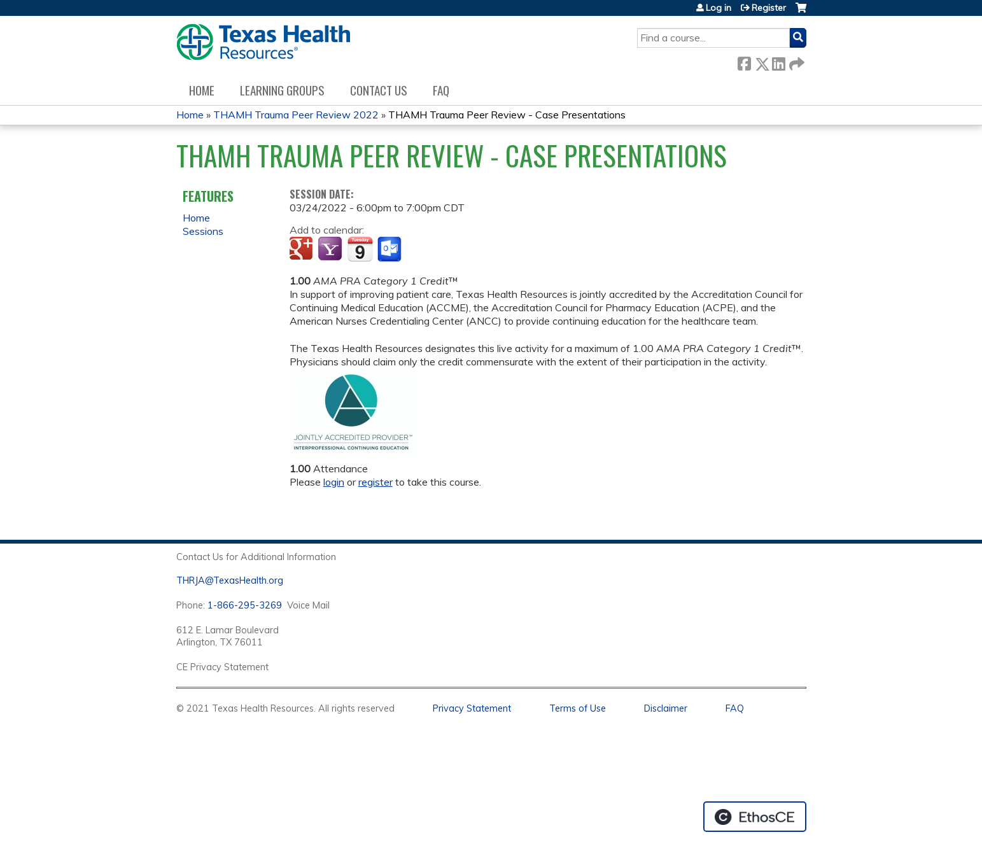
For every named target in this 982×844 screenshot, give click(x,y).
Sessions (203, 231)
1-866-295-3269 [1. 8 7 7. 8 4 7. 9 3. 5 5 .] (244, 605)
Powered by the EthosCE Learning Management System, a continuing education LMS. (754, 816)
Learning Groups (282, 90)
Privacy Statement (472, 708)
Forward (795, 61)
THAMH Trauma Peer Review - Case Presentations (507, 114)
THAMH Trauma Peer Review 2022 (296, 114)
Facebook (744, 61)
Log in (718, 7)
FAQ (441, 90)
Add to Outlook (390, 249)
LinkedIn (778, 61)
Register (769, 7)
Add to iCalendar (360, 249)
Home (201, 90)
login (333, 481)
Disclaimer (665, 708)
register (375, 481)
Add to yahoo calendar (331, 249)
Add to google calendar (303, 249)
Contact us (378, 90)
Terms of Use (577, 708)
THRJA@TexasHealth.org (229, 580)
